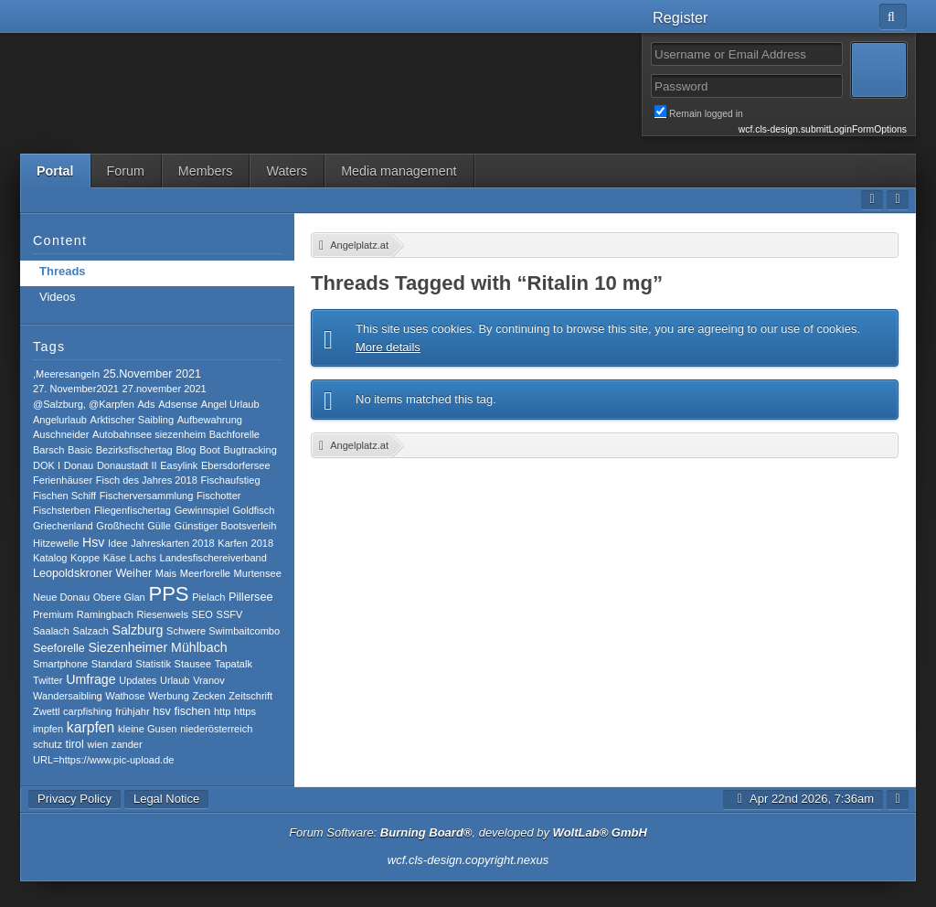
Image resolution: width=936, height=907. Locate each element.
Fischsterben (61, 510)
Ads (145, 404)
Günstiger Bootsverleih (226, 525)
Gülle (159, 525)
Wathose (124, 695)
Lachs (142, 557)
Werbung (168, 695)
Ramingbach (105, 614)
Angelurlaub (60, 419)
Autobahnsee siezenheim (149, 434)
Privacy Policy (74, 799)
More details (388, 347)
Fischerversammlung (147, 495)
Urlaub (175, 680)
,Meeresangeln (66, 373)
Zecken (208, 695)
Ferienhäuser (62, 480)
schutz (47, 744)
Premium (53, 614)
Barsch (48, 449)
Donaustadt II (127, 465)
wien (98, 744)
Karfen (233, 543)
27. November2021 (76, 388)
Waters (286, 171)
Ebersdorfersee (236, 465)
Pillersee (250, 597)
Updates (137, 680)
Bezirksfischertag (134, 449)
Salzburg (137, 630)
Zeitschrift (250, 695)
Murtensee (258, 573)
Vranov (209, 680)
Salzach (91, 630)
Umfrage (90, 679)
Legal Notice (166, 799)
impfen (48, 728)
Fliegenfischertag (132, 510)
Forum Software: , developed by (468, 832)
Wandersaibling (67, 695)
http (222, 711)
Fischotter (219, 495)
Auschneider (61, 434)
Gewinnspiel (202, 510)
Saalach (51, 630)
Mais (165, 573)
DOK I (46, 465)
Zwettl (46, 711)
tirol (75, 744)
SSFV (230, 614)
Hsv (93, 542)
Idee (118, 543)
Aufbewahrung (209, 419)
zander (127, 744)
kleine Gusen (147, 728)
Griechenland (63, 525)
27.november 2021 (164, 388)
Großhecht (120, 525)
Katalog (50, 557)
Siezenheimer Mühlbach (157, 647)
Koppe (85, 557)
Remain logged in (780, 112)
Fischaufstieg (231, 480)
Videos (57, 297)
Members (205, 171)
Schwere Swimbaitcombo (223, 630)
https (245, 711)
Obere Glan (119, 597)
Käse (114, 557)
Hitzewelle (56, 543)
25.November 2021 (152, 374)
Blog (186, 449)
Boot (209, 449)
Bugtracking (250, 449)
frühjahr (132, 711)
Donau (79, 465)
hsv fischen (181, 711)
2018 (262, 543)
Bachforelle (234, 434)
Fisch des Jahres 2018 (146, 480)
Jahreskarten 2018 (173, 543)
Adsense (177, 404)
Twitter (48, 680)
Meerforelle (205, 573)
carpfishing (87, 711)
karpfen (91, 727)
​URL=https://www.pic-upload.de (103, 759)
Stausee (193, 663)
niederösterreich (216, 728)
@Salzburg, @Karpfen (83, 404)
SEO (202, 614)
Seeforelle (59, 648)
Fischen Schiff (64, 495)
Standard (112, 663)
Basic (80, 449)
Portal (55, 171)
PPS (168, 593)
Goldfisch (253, 510)
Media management (398, 171)
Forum (125, 171)
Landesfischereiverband (213, 557)
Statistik (153, 663)
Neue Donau (61, 597)
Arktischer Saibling (132, 419)
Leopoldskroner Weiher (92, 573)
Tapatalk (233, 663)
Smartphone (60, 663)
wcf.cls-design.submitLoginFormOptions (823, 129)
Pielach (208, 597)
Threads (62, 271)
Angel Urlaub (230, 404)
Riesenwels (162, 614)
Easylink (178, 465)
